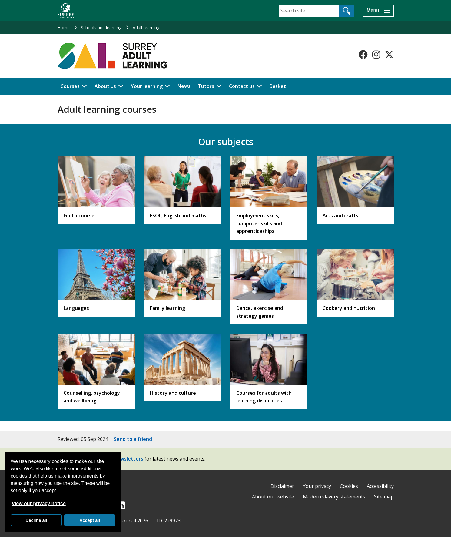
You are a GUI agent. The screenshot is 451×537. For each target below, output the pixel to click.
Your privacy (317, 486)
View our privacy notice (38, 503)
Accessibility (380, 486)
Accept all (89, 520)
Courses (70, 86)
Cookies (349, 486)
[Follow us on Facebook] (363, 54)
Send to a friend (133, 439)
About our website (273, 496)
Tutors (206, 86)
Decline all (36, 520)
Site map (384, 496)
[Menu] (378, 11)
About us (105, 86)
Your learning (147, 86)
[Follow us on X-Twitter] (389, 54)
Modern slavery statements (334, 496)
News (184, 86)
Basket (278, 86)
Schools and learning (101, 27)
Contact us (242, 86)
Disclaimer (282, 486)
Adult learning (146, 27)
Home (64, 27)
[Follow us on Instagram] (376, 54)
